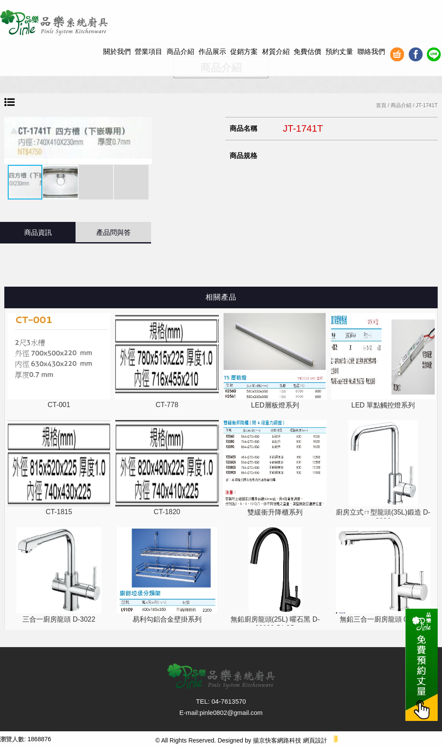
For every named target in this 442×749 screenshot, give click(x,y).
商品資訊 (38, 232)
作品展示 (212, 51)
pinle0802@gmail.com (231, 712)
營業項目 (148, 51)
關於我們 (117, 51)
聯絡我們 (371, 51)
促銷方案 (244, 51)
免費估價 (307, 51)
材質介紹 (276, 51)
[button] (144, 141)
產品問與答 (113, 232)
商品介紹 (180, 51)
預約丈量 (339, 51)
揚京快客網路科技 (277, 740)
